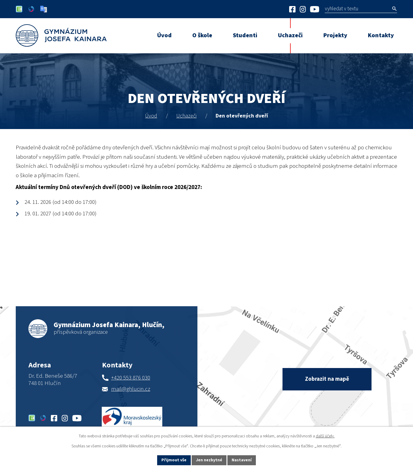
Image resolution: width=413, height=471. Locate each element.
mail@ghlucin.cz (130, 389)
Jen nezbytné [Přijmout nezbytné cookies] (209, 460)
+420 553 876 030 (130, 378)
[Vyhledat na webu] (372, 8)
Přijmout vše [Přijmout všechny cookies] (174, 460)
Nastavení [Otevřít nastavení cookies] (242, 460)
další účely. (325, 436)
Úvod (151, 116)
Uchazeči (186, 116)
